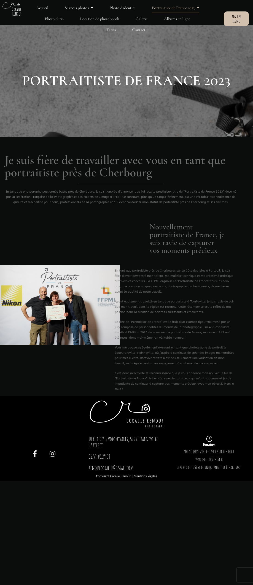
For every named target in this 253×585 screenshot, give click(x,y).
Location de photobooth (99, 18)
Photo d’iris (54, 18)
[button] (79, 7)
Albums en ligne (177, 18)
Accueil (42, 7)
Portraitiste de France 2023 (175, 7)
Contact (138, 29)
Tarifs (111, 29)
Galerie (142, 18)
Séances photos (79, 7)
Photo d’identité (122, 7)
